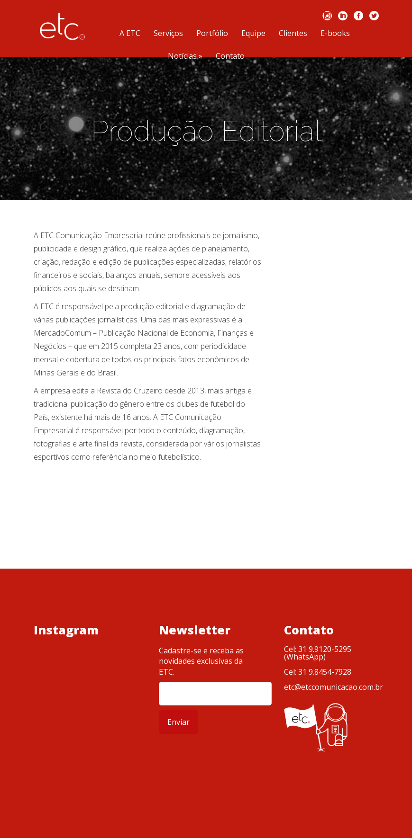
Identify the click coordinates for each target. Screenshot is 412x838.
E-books (335, 33)
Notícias (185, 56)
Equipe (253, 33)
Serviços (168, 33)
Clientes (293, 33)
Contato (230, 56)
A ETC (129, 33)
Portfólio (212, 33)
